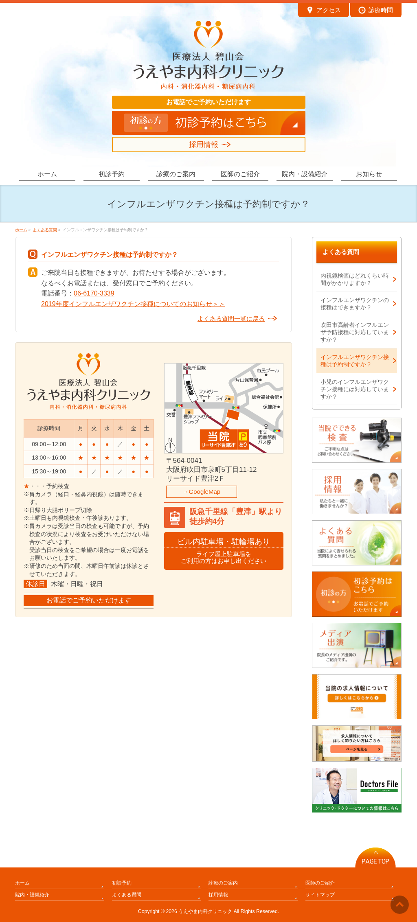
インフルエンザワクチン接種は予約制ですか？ (354, 361)
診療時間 (375, 11)
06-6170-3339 (94, 293)
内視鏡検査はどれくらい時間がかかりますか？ (354, 279)
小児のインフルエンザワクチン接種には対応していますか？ (354, 389)
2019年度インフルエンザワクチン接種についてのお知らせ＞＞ (133, 303)
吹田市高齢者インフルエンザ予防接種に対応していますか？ (354, 332)
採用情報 (203, 144)
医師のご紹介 (320, 883)
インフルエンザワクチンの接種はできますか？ (354, 304)
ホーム (22, 883)
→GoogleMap (202, 491)
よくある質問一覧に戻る (231, 318)
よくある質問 (341, 251)
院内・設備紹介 (32, 895)
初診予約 (122, 883)
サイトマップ (320, 895)
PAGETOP (375, 855)
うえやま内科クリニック (205, 911)
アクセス (323, 11)
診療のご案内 (223, 883)
